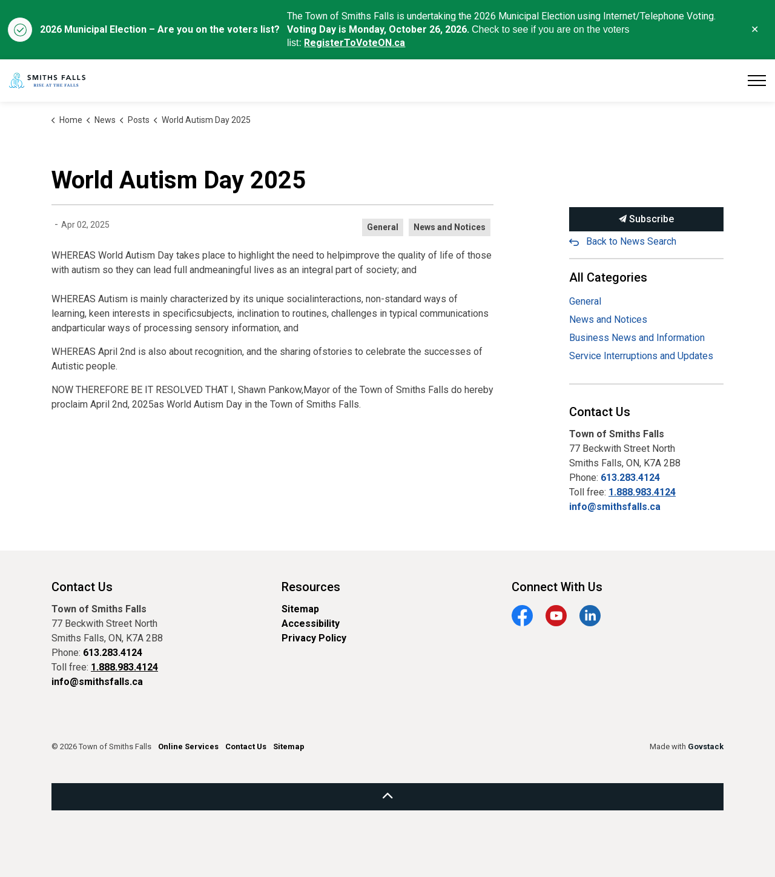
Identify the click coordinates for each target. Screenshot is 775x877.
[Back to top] (387, 796)
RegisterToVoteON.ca (354, 42)
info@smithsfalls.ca (615, 506)
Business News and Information (637, 337)
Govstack (706, 746)
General (382, 227)
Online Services (188, 746)
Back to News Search (631, 241)
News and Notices (450, 227)
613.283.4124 (630, 477)
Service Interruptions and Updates (641, 356)
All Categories (608, 277)
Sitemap (300, 609)
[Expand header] (757, 80)
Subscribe (646, 219)
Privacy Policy (314, 638)
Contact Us (245, 746)
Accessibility (311, 623)
